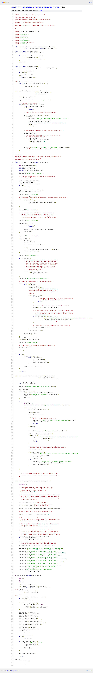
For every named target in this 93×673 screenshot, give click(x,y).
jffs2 (58, 7)
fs (55, 7)
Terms (16, 670)
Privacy (12, 670)
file (41, 10)
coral (12, 7)
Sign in (90, 2)
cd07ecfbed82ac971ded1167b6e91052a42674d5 (37, 7)
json (90, 670)
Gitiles (8, 670)
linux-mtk (18, 7)
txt (87, 670)
